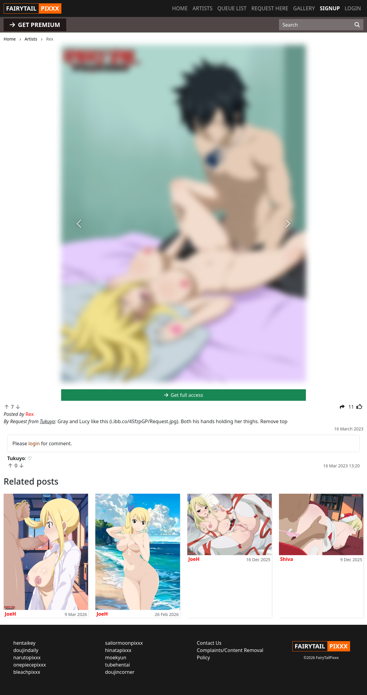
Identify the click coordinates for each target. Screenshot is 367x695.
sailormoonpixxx (124, 643)
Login (353, 8)
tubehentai (117, 664)
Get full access (183, 395)
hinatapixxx (118, 650)
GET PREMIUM (35, 25)
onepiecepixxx (29, 664)
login (34, 443)
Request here (269, 8)
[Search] (357, 25)
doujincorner (119, 672)
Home (180, 8)
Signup (330, 8)
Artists (202, 8)
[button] (79, 224)
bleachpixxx (26, 672)
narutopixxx (27, 657)
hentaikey (24, 643)
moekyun (115, 657)
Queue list (231, 8)
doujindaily (25, 650)
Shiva (286, 559)
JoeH (10, 614)
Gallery (304, 8)
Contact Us (209, 643)
